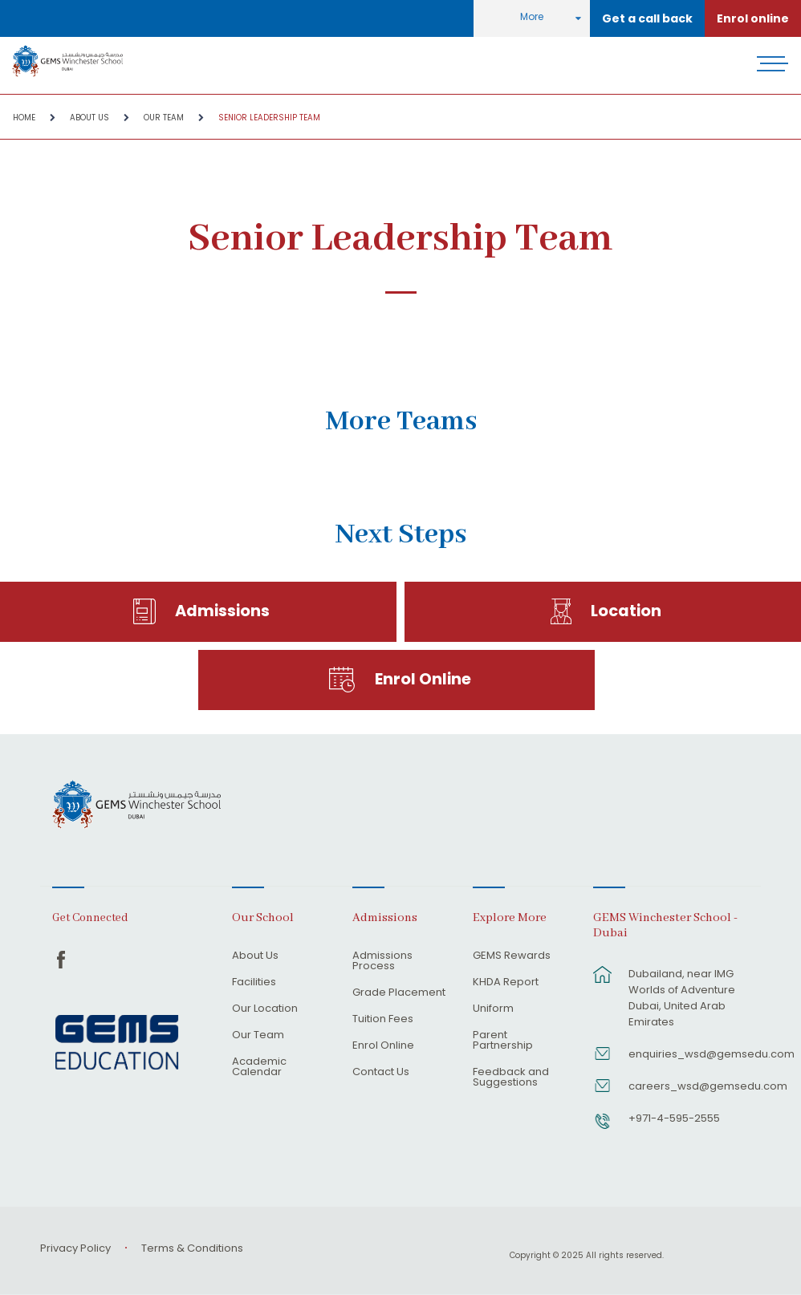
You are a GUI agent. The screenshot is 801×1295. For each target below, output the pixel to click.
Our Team (164, 117)
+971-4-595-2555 (674, 1118)
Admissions (222, 611)
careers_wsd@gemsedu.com (686, 1086)
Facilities (254, 982)
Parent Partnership (503, 1041)
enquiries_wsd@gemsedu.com (686, 1054)
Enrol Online (423, 679)
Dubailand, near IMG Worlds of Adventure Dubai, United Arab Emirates (681, 997)
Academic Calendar (259, 1067)
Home (24, 117)
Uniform (493, 1009)
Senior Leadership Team (269, 117)
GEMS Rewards (512, 956)
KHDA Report (506, 982)
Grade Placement (398, 993)
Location (626, 611)
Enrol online (753, 18)
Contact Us (380, 1072)
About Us (89, 117)
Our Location (265, 1009)
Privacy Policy (75, 1248)
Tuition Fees (382, 1019)
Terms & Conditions (192, 1248)
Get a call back (647, 18)
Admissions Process (382, 961)
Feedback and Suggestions (511, 1078)
